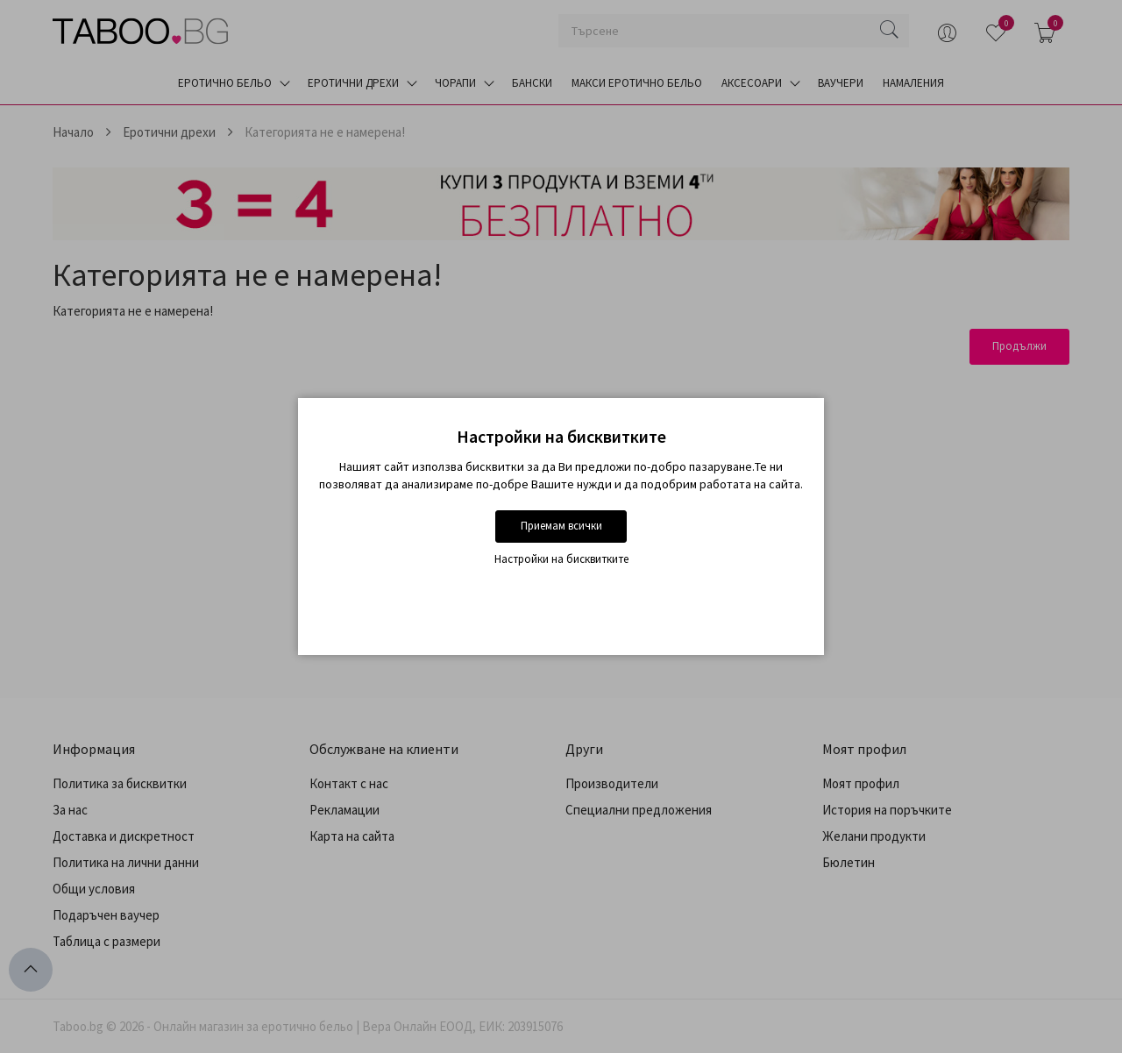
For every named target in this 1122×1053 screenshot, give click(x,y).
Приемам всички (561, 525)
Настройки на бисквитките (561, 558)
